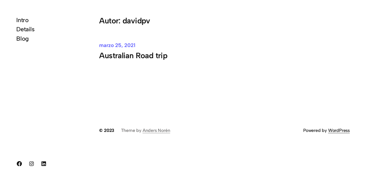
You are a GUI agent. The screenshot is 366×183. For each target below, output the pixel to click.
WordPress (339, 130)
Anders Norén (156, 130)
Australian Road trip (133, 55)
